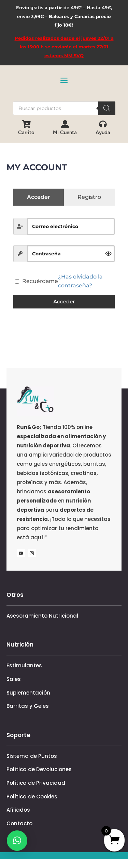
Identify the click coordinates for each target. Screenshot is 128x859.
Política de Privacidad (35, 782)
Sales (13, 679)
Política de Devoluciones (39, 769)
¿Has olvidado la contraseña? (80, 281)
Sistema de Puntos (31, 756)
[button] (17, 840)
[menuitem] (26, 128)
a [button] (64, 80)
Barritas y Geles (27, 706)
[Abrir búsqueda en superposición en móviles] (64, 108)
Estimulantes (24, 665)
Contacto (19, 823)
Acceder (64, 301)
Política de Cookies (31, 796)
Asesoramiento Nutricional (42, 615)
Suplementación (28, 692)
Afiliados (18, 809)
